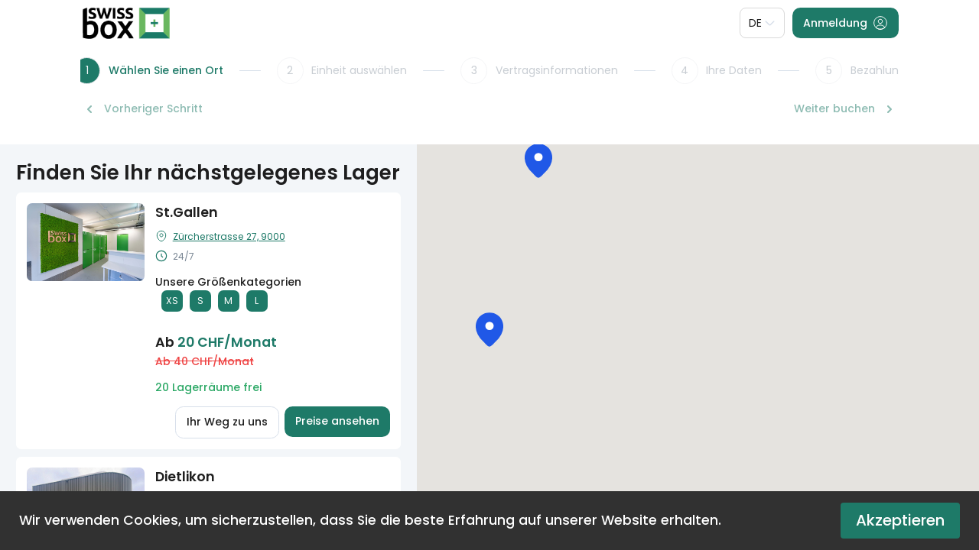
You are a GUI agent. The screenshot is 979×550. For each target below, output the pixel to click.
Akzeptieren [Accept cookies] (900, 520)
